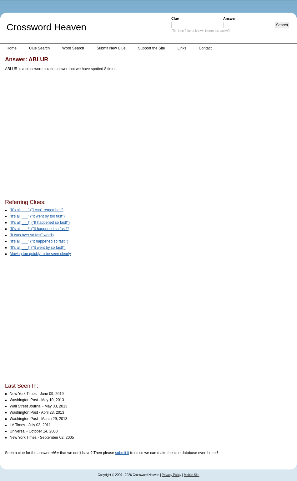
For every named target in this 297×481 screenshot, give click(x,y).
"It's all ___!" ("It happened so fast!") (39, 229)
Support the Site (151, 48)
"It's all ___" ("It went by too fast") (37, 216)
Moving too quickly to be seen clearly (40, 254)
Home (12, 48)
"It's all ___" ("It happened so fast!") (39, 241)
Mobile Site (191, 475)
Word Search (73, 48)
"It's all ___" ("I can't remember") (36, 210)
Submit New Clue (111, 48)
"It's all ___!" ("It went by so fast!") (38, 247)
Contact (205, 48)
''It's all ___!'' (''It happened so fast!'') (40, 222)
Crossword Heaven (46, 27)
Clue (175, 18)
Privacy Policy (171, 475)
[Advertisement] (59, 136)
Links (182, 48)
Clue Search (39, 48)
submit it (122, 453)
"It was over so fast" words (32, 235)
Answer (229, 18)
